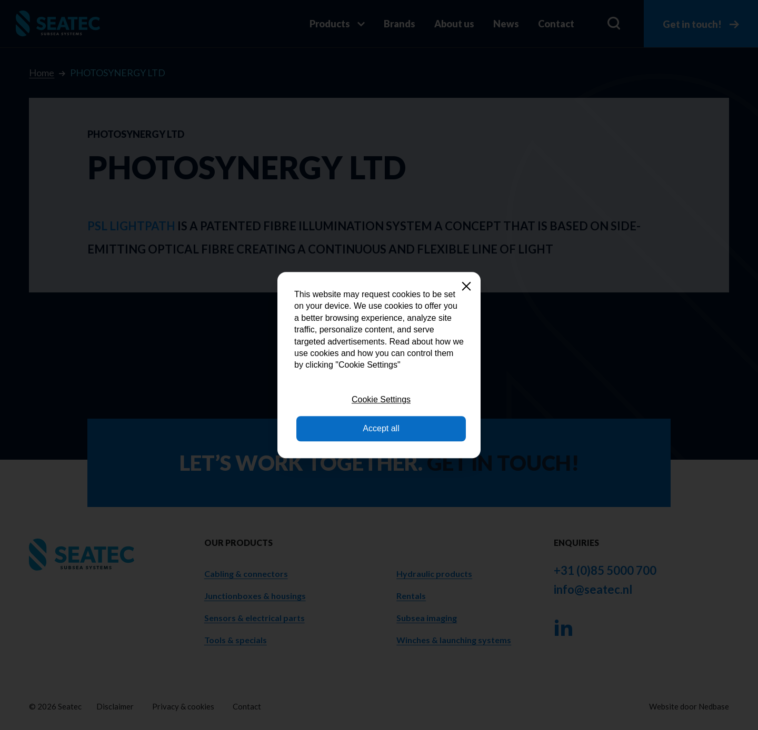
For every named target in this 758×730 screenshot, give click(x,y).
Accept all (381, 428)
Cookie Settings (381, 399)
